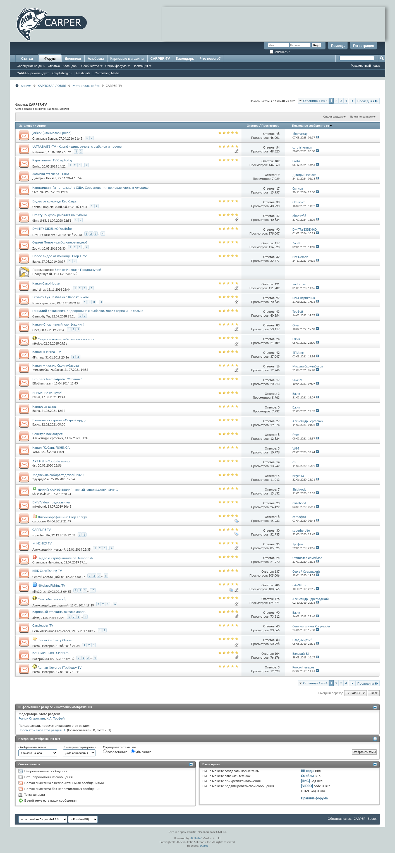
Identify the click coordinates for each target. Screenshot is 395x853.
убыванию (141, 751)
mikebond (39, 506)
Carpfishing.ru (61, 73)
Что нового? (210, 59)
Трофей (59, 718)
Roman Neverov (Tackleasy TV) (60, 667)
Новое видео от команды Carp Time (59, 256)
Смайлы (307, 776)
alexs (35, 618)
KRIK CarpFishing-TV (47, 570)
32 (278, 257)
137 (276, 572)
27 (278, 421)
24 (278, 339)
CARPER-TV (160, 59)
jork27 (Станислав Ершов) (51, 133)
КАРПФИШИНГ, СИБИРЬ (50, 653)
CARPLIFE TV (41, 529)
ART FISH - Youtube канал (51, 461)
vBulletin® (196, 838)
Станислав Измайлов (47, 562)
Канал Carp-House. (46, 283)
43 (278, 312)
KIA (49, 718)
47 (278, 216)
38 (278, 202)
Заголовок (26, 126)
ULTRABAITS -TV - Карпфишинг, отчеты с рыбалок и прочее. (77, 146)
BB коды (307, 771)
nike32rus (39, 592)
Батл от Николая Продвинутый (77, 269)
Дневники (73, 59)
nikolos (37, 343)
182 (276, 161)
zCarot (204, 845)
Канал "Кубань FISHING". (51, 447)
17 (278, 188)
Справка (54, 66)
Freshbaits (83, 73)
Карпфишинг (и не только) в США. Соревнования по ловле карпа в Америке (90, 187)
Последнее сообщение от (312, 126)
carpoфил (39, 521)
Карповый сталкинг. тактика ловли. (59, 612)
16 (278, 366)
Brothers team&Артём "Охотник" (57, 379)
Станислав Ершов (44, 138)
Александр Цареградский (50, 605)
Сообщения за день (31, 66)
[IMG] (305, 781)
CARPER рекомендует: (33, 73)
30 (278, 530)
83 (278, 325)
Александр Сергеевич (47, 438)
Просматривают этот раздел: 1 (41, 730)
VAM (35, 452)
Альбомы (96, 59)
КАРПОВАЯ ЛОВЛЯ (52, 85)
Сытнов (37, 192)
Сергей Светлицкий (46, 577)
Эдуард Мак (40, 479)
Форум (50, 59)
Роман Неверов (43, 646)
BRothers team (42, 383)
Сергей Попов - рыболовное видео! (59, 242)
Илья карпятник (43, 303)
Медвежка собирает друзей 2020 (57, 475)
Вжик (36, 262)
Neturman (39, 152)
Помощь (338, 46)
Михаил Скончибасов (47, 370)
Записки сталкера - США (50, 174)
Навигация (140, 66)
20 (278, 503)
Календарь (70, 66)
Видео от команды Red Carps (54, 201)
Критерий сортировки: (80, 747)
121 (276, 284)
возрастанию (115, 751)
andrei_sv (38, 289)
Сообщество (90, 66)
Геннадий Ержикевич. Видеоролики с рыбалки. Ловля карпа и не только (87, 311)
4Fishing (38, 357)
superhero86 (41, 535)
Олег (35, 330)
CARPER (359, 818)
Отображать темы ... (33, 747)
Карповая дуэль (44, 406)
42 (278, 353)
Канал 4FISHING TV (46, 352)
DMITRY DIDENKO (44, 235)
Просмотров (270, 126)
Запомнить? (280, 52)
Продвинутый (42, 274)
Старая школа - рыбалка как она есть (66, 339)
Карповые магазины (127, 59)
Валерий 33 (40, 659)
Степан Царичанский (47, 207)
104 (276, 654)
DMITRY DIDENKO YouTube (52, 228)
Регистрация (363, 46)
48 (278, 134)
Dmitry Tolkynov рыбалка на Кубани (59, 215)
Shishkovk (39, 494)
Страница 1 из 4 (315, 101)
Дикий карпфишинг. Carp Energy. (63, 517)
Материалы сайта (86, 85)
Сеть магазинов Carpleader (51, 631)
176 (276, 599)
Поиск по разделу (361, 116)
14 (278, 462)
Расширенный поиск (365, 65)
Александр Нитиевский (48, 549)
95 (278, 544)
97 (278, 298)
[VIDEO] (307, 786)
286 (276, 585)
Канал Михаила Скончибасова (55, 365)
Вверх (373, 693)
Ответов (252, 126)
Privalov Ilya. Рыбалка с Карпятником (60, 297)
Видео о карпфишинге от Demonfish (65, 558)
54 (278, 147)
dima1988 (39, 221)
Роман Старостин (31, 718)
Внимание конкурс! (47, 393)
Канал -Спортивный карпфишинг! (58, 324)
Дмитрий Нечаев (44, 178)
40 (278, 626)
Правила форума (314, 798)
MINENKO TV (42, 543)
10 (92, 590)
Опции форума (115, 66)
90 (278, 229)
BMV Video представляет (51, 502)
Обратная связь (339, 818)
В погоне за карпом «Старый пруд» (59, 420)
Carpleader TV (42, 625)
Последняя (367, 101)
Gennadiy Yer (41, 316)
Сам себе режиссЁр (52, 599)
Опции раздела (333, 116)
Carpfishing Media (107, 73)
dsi (34, 465)
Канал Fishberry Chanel (55, 640)
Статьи (27, 59)
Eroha (36, 166)
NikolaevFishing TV (51, 585)
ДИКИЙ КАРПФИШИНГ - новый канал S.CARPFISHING (78, 490)
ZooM (36, 248)
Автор (41, 126)
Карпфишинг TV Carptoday (52, 160)
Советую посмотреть (48, 434)
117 (276, 243)
